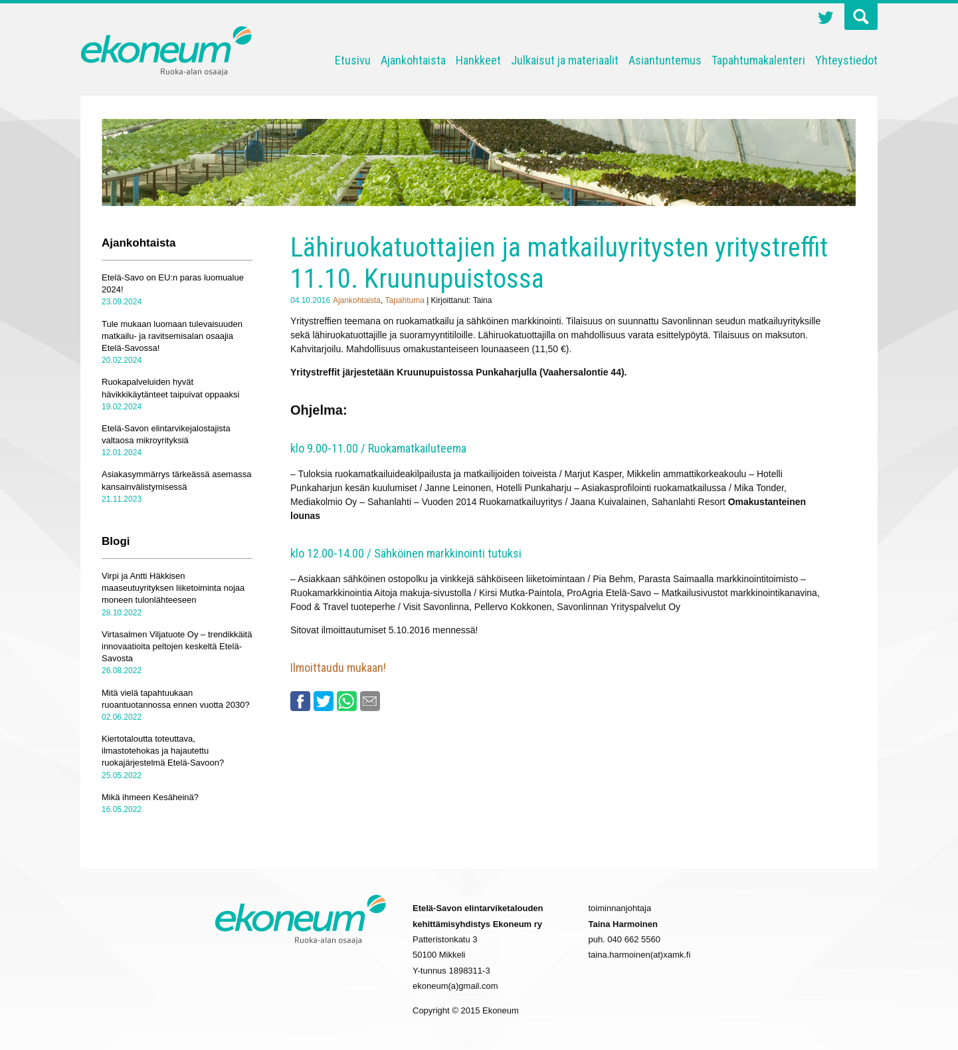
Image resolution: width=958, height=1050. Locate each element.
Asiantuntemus (665, 60)
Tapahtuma (404, 300)
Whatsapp (347, 701)
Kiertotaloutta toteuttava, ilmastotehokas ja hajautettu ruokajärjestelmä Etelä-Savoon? (163, 751)
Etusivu (353, 60)
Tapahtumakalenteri (758, 60)
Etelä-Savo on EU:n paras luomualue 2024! (173, 283)
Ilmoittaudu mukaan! (338, 668)
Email (370, 701)
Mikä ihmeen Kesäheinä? (150, 797)
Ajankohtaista (413, 60)
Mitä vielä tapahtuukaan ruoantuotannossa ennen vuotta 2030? (176, 699)
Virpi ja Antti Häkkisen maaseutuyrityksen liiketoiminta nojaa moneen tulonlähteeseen (173, 588)
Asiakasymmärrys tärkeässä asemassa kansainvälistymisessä (176, 480)
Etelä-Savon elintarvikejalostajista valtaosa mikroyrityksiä (166, 434)
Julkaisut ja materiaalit (565, 60)
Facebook (300, 701)
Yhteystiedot (846, 60)
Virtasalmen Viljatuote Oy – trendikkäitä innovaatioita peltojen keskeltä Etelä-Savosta (177, 646)
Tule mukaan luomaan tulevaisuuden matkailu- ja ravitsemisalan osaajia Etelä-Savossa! (172, 336)
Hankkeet (478, 60)
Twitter (826, 19)
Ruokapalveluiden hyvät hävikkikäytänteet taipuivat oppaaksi (170, 388)
